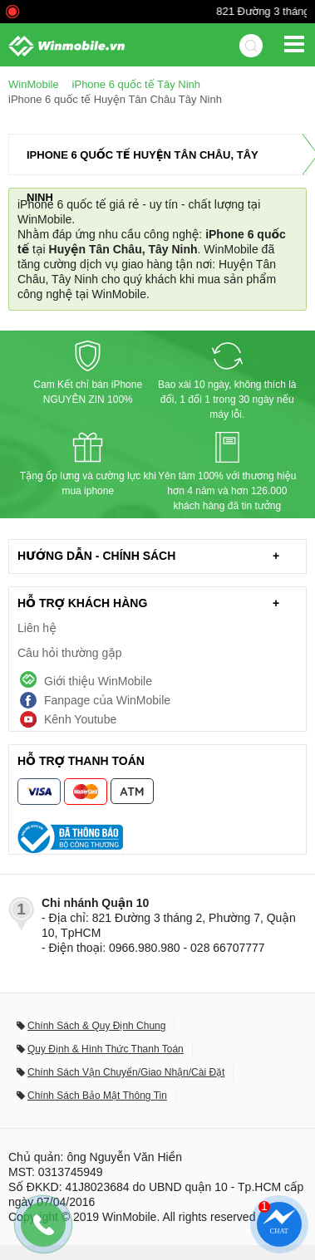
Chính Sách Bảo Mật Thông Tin (97, 1095)
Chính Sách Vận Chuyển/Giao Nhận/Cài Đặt (125, 1072)
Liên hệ (37, 628)
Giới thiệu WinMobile (98, 681)
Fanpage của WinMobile (107, 700)
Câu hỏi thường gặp (69, 652)
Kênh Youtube (80, 719)
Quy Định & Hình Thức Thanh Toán (105, 1049)
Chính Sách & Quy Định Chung (96, 1026)
